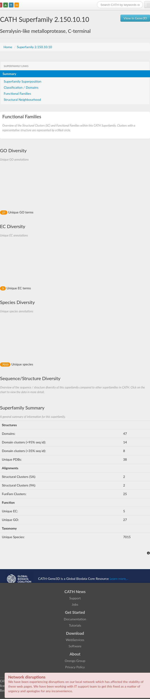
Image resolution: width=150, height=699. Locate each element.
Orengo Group (75, 661)
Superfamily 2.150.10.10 (34, 47)
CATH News (75, 591)
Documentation (75, 619)
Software (75, 646)
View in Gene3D (135, 18)
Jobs (75, 604)
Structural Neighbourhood (22, 99)
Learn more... (119, 579)
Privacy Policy (75, 667)
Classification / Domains (21, 87)
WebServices (75, 640)
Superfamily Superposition (22, 81)
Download (75, 633)
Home (8, 47)
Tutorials (75, 625)
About (75, 654)
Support (75, 598)
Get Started (75, 612)
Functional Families (17, 93)
